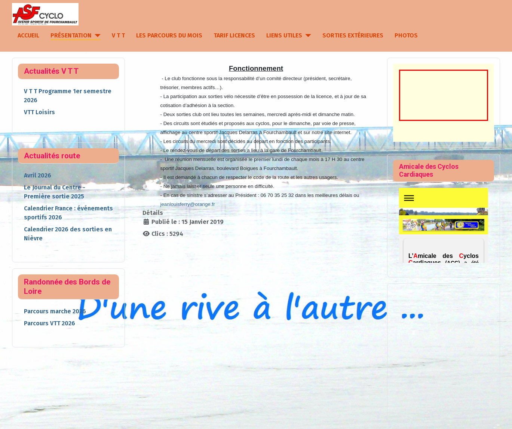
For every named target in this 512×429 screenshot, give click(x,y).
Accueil (28, 35)
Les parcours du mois (169, 35)
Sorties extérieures (352, 35)
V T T (118, 35)
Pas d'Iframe (443, 225)
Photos (406, 35)
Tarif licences (234, 35)
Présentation (71, 35)
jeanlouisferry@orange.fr (187, 204)
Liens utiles (284, 35)
